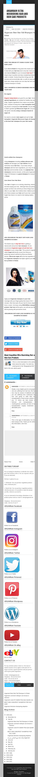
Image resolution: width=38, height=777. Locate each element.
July (9, 719)
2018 (8, 715)
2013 (8, 761)
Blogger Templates (19, 771)
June (9, 740)
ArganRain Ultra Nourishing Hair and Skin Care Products (17, 13)
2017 (8, 753)
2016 (8, 755)
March (10, 746)
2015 (8, 757)
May (9, 742)
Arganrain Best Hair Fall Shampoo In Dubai (17, 693)
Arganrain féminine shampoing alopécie (15, 706)
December (11, 717)
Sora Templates (18, 773)
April (9, 744)
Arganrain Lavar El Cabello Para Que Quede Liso (18, 700)
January (10, 751)
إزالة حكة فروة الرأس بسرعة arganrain (19, 738)
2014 (8, 759)
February (11, 748)
